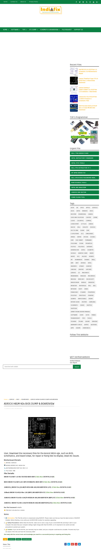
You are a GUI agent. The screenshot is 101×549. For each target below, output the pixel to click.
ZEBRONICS (86, 328)
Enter (79, 237)
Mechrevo (91, 276)
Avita (78, 211)
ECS (82, 234)
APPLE (88, 208)
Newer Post (8, 316)
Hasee (73, 257)
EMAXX (73, 237)
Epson (86, 237)
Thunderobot (75, 319)
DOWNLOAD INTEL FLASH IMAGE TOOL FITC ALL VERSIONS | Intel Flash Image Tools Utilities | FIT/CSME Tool (54, 505)
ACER (72, 208)
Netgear (73, 289)
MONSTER (74, 286)
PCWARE (83, 293)
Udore (87, 322)
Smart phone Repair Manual (80, 312)
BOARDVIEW (82, 215)
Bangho (84, 211)
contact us (14, 2)
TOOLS (90, 319)
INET (77, 263)
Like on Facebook (56, 331)
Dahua (91, 224)
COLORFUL (80, 221)
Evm (72, 241)
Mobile (83, 283)
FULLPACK (81, 247)
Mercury (81, 280)
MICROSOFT (90, 280)
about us (23, 2)
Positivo (74, 296)
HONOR (91, 257)
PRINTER (91, 296)
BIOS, (13, 106)
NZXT (80, 289)
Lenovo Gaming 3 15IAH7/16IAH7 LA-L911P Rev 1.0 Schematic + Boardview (88, 90)
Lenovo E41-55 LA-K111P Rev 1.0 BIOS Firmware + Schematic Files (88, 99)
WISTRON (94, 325)
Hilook (84, 257)
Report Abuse (46, 538)
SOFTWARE (15, 30)
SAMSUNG (92, 302)
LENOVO (73, 273)
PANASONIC (74, 293)
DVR (88, 231)
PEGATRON (91, 293)
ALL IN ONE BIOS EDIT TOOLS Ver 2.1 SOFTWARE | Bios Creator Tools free (60, 530)
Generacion (75, 250)
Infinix (83, 263)
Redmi (91, 299)
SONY (81, 315)
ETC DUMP (32, 30)
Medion (73, 280)
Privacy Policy (33, 2)
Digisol (92, 228)
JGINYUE (88, 267)
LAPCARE (89, 270)
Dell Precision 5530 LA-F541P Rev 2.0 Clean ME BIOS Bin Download (88, 108)
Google (73, 254)
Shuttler (74, 309)
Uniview (94, 322)
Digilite (85, 228)
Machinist (85, 273)
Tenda (94, 315)
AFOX (82, 208)
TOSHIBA (73, 322)
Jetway (81, 267)
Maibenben (74, 276)
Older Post (63, 316)
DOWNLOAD (48, 177)
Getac (83, 250)
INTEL (90, 263)
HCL (78, 257)
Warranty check (76, 325)
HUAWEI (87, 260)
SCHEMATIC (74, 306)
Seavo (82, 306)
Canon (90, 215)
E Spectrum (75, 234)
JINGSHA (73, 270)
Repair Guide (75, 302)
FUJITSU (73, 247)
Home (5, 2)
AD (77, 208)
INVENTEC (74, 267)
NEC (94, 286)
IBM (72, 263)
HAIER (92, 254)
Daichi (73, 228)
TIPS (24, 30)
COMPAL (88, 221)
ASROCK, (8, 106)
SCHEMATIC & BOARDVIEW (49, 30)
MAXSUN (83, 276)
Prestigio (82, 296)
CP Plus (84, 224)
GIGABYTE (90, 250)
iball (93, 260)
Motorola (82, 286)
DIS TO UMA (74, 231)
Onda (86, 289)
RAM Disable (82, 299)
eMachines (89, 234)
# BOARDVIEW (26, 256)
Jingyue (81, 270)
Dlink (82, 231)
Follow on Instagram (56, 339)
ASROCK (94, 208)
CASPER (88, 218)
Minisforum (75, 283)
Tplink (81, 322)
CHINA (95, 218)
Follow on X (56, 326)
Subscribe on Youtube (56, 335)
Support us (78, 30)
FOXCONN (74, 244)
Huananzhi (78, 260)
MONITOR (91, 283)
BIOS (91, 211)
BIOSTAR (73, 215)
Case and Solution (77, 218)
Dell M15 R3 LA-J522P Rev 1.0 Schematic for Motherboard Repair (88, 72)
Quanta (73, 299)
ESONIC (92, 237)
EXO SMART (79, 241)
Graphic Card (82, 254)
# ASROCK (12, 256)
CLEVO (73, 221)
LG (79, 273)
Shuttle (89, 306)
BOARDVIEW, (18, 106)
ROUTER (84, 302)
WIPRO (86, 325)
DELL (79, 228)
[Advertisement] (50, 21)
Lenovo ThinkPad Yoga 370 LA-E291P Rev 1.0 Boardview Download (88, 81)
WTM (72, 328)
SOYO (87, 315)
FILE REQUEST (67, 30)
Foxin (81, 244)
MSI (89, 286)
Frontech (89, 244)
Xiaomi (78, 328)
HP (72, 260)
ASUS (72, 211)
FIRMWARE (88, 241)
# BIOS (19, 256)
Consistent (75, 224)
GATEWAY (89, 247)
